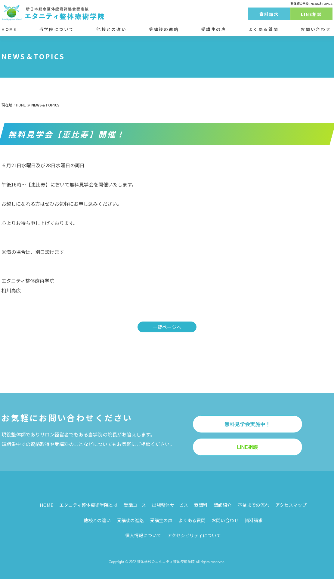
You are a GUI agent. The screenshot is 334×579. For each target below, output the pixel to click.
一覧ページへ (167, 327)
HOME (9, 29)
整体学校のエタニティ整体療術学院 (166, 561)
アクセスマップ (291, 505)
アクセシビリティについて (194, 535)
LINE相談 (311, 14)
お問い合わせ (316, 29)
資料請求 (269, 14)
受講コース (135, 505)
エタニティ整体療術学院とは (88, 505)
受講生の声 (213, 29)
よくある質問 (264, 29)
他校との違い (111, 29)
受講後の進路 (164, 29)
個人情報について (143, 535)
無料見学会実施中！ (247, 424)
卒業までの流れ (253, 505)
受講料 (201, 505)
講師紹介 (223, 505)
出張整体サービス (170, 505)
